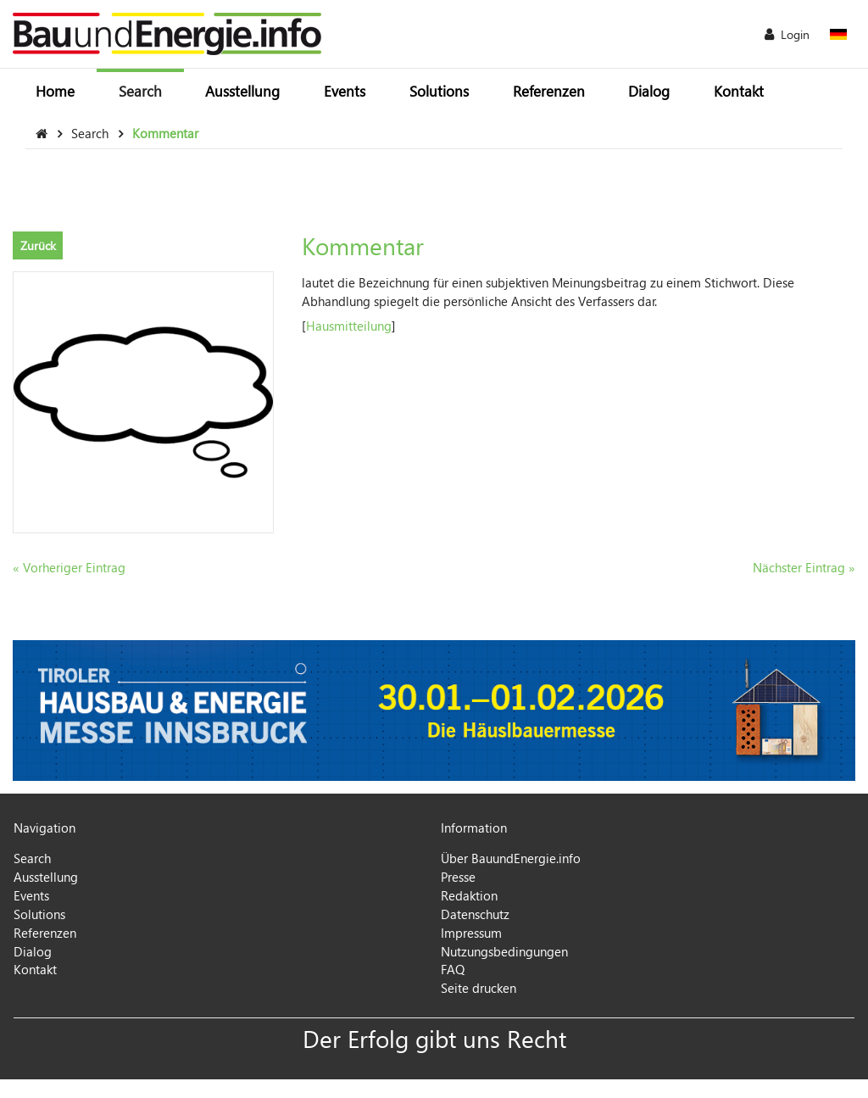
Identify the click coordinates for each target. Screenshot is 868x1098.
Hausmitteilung (349, 325)
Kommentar (165, 133)
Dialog (649, 91)
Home (55, 91)
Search (140, 91)
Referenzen (549, 91)
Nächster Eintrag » (804, 567)
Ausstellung (242, 91)
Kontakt (739, 91)
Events (344, 91)
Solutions (439, 91)
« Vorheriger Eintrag (69, 567)
